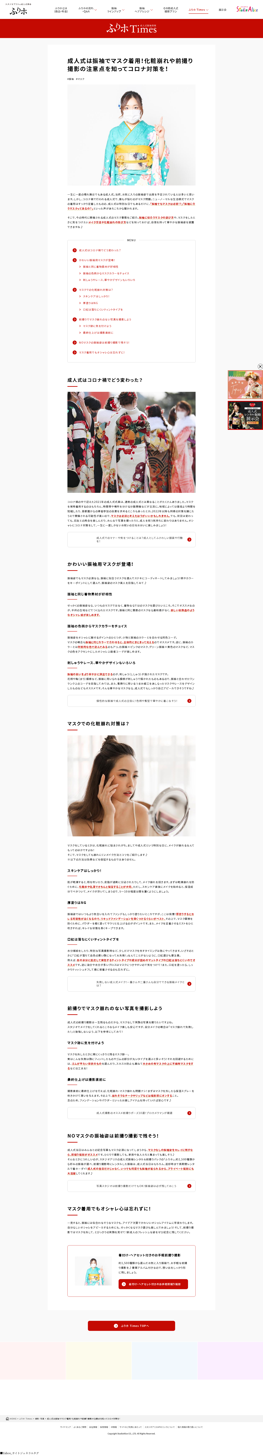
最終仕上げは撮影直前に (98, 332)
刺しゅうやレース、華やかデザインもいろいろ (109, 280)
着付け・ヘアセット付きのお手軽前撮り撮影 (151, 1284)
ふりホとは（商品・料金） (61, 10)
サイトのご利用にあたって (131, 1427)
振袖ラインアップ (114, 10)
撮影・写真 (39, 1419)
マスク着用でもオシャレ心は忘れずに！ (102, 352)
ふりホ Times (197, 9)
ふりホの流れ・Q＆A (85, 10)
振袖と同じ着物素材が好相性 (101, 266)
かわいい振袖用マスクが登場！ (97, 260)
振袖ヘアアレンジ (142, 10)
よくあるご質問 (79, 1427)
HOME (11, 1418)
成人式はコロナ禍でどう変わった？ (100, 250)
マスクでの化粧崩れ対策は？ (96, 290)
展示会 (223, 9)
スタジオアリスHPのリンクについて (160, 1427)
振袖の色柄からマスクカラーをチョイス (106, 273)
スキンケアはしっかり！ (96, 296)
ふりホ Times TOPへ (131, 1326)
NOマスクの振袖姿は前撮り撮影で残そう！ (104, 342)
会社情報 (93, 1427)
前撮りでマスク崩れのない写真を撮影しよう (105, 319)
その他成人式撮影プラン (170, 10)
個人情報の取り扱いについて (190, 1427)
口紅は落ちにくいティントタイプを (103, 309)
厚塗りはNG (90, 303)
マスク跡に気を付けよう (97, 326)
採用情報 (104, 1427)
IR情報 (114, 1427)
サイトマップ (65, 1427)
